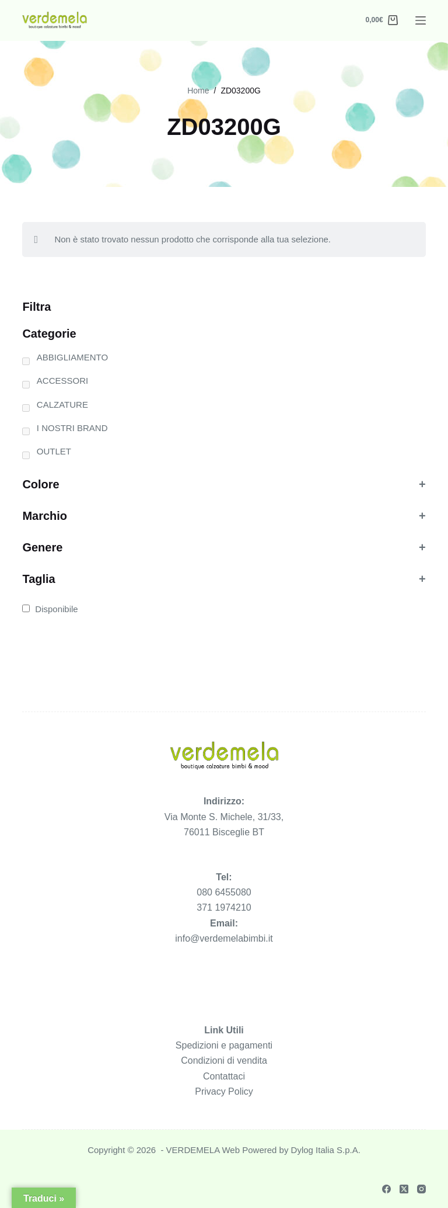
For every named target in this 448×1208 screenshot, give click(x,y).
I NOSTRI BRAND (72, 428)
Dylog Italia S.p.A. (325, 1150)
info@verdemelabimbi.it (223, 938)
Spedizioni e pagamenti (224, 1045)
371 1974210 (224, 907)
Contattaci (224, 1076)
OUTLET (54, 451)
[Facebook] (386, 1189)
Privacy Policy (224, 1091)
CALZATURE (62, 404)
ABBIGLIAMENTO (72, 357)
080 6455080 (224, 892)
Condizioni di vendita (224, 1060)
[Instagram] (421, 1189)
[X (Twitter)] (404, 1189)
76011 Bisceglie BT (224, 832)
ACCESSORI (62, 381)
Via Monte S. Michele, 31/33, (224, 817)
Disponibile (56, 609)
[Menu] (420, 20)
